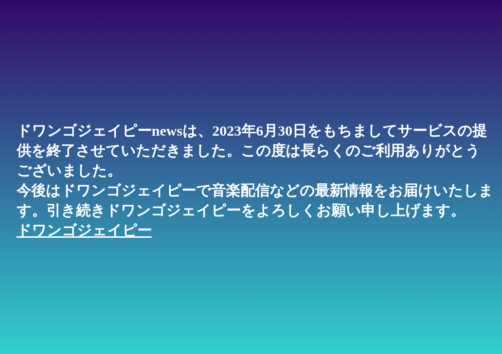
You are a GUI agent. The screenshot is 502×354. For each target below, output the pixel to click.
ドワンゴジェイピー (84, 230)
